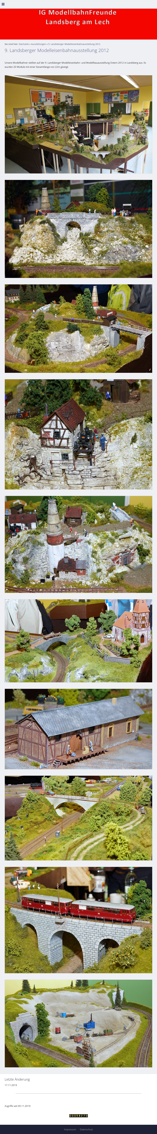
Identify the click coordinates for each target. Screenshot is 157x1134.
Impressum (70, 1129)
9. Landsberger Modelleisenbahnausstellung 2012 (74, 44)
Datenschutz (86, 1129)
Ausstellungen (38, 44)
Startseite (24, 44)
